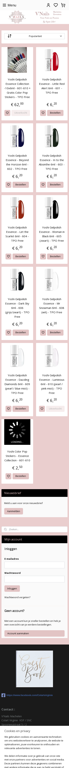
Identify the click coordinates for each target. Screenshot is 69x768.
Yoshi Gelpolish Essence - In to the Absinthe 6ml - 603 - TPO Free (52, 162)
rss (50, 755)
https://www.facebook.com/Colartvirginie (27, 695)
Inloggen (12, 588)
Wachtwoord (12, 573)
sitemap (42, 755)
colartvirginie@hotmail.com (17, 741)
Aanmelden (13, 511)
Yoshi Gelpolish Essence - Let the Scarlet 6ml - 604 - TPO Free (17, 234)
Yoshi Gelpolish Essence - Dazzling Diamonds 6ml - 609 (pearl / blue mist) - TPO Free (17, 384)
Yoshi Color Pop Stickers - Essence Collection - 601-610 (17, 456)
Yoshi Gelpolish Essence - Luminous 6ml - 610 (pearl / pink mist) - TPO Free (51, 384)
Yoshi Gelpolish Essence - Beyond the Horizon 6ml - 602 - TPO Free (17, 162)
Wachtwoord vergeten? (17, 597)
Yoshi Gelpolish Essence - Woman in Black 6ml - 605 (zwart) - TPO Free (52, 234)
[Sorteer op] (34, 36)
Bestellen (55, 112)
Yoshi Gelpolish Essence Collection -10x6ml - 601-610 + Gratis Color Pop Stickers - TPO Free (17, 88)
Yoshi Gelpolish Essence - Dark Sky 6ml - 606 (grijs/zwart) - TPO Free (17, 307)
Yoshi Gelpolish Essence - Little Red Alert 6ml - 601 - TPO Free (52, 85)
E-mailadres (11, 558)
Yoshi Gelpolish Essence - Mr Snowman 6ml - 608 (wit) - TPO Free (51, 305)
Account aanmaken (18, 633)
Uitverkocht (20, 112)
